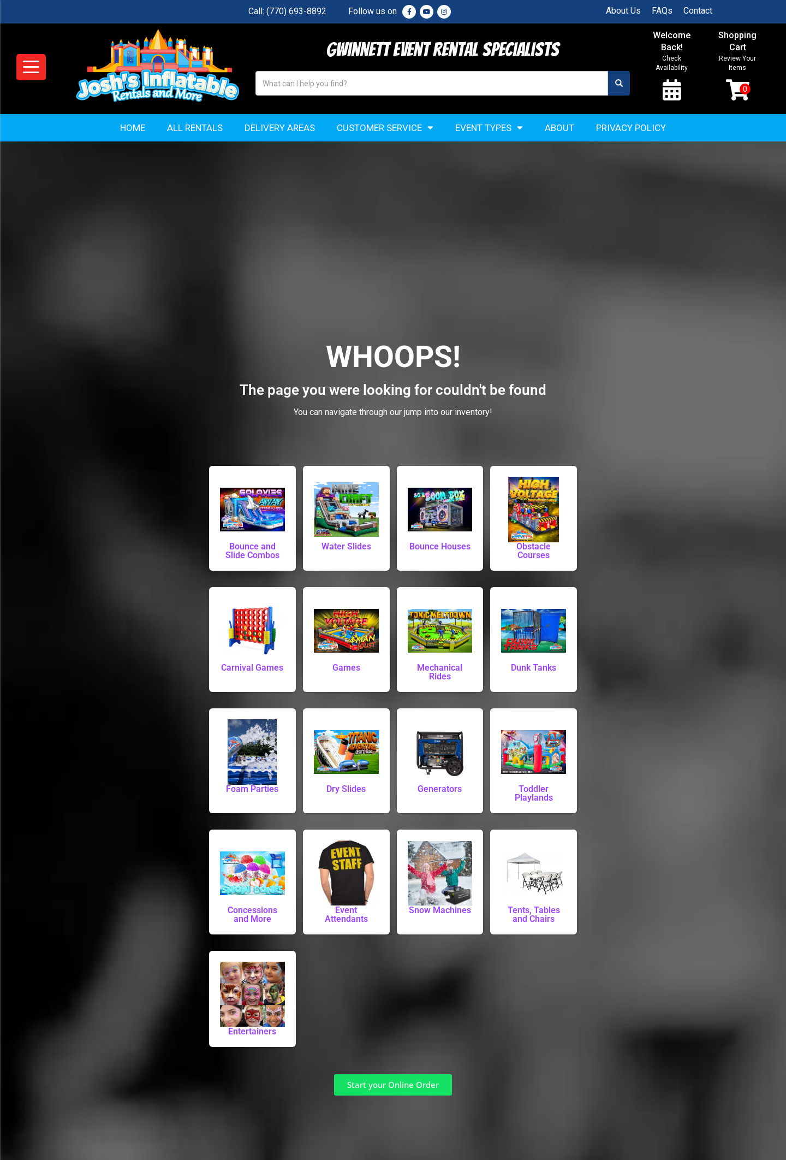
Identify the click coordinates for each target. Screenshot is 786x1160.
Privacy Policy (631, 128)
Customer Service (385, 129)
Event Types (489, 129)
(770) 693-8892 (296, 11)
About (559, 128)
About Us (623, 10)
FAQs (662, 10)
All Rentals (195, 128)
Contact (697, 10)
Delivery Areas (280, 128)
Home (132, 128)
